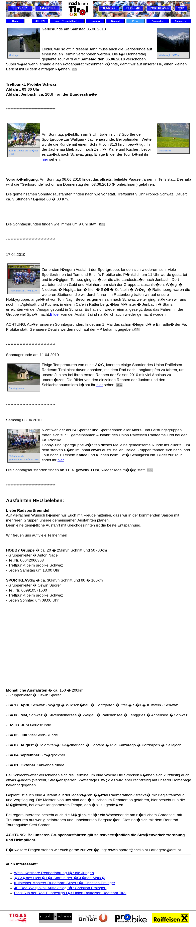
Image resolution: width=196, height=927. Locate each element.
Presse (135, 21)
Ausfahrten (157, 21)
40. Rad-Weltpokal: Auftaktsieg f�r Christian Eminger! (60, 888)
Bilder (55, 314)
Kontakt (115, 21)
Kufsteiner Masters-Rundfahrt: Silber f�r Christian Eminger (64, 883)
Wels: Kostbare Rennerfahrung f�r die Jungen (54, 873)
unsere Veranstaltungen (67, 21)
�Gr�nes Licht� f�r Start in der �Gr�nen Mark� (59, 878)
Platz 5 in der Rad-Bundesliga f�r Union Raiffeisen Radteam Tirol (70, 893)
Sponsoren (181, 21)
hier (45, 159)
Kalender (95, 21)
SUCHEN (39, 21)
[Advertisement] (37, 645)
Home (15, 21)
